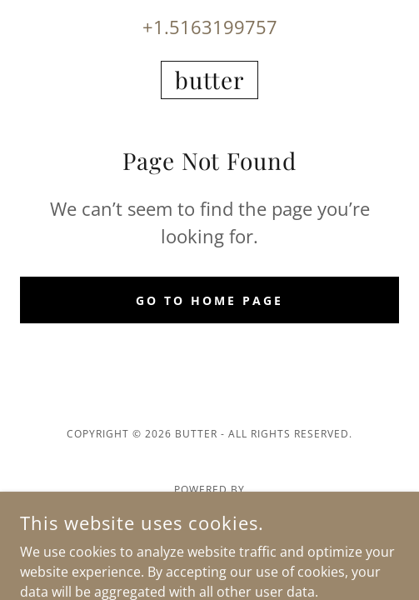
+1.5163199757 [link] (209, 26)
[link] (209, 80)
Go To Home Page (209, 300)
